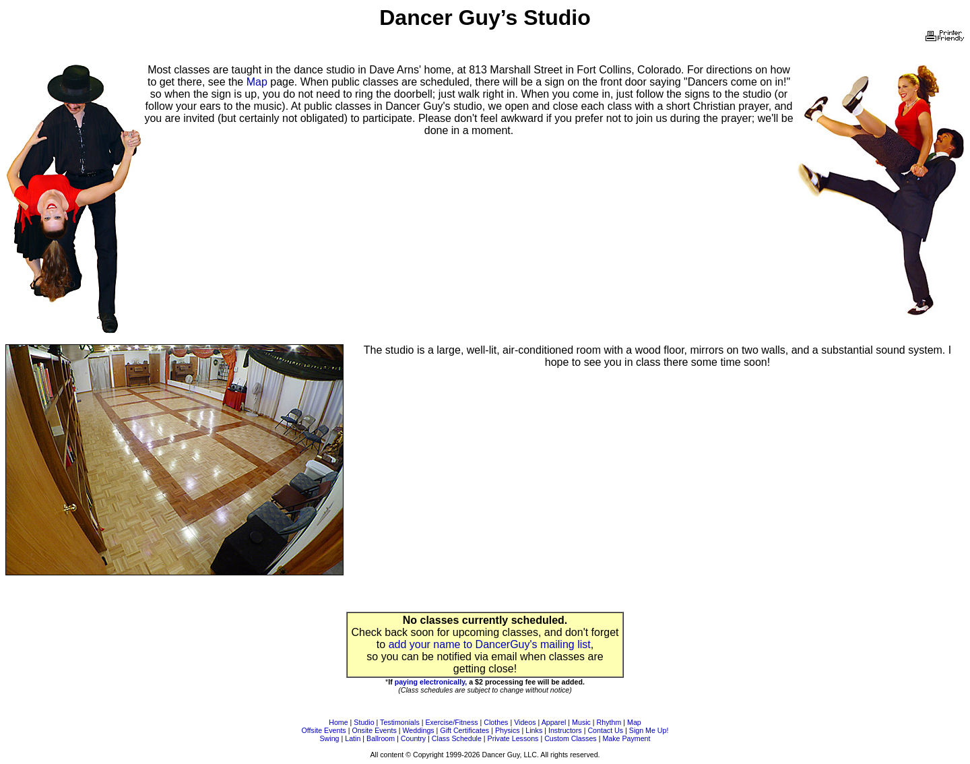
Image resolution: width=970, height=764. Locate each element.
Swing (330, 738)
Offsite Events (324, 730)
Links (533, 730)
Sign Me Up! (649, 730)
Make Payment (626, 738)
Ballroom (380, 738)
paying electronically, (431, 682)
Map (257, 82)
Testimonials (400, 722)
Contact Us (605, 730)
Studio (364, 722)
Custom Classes (570, 738)
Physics (507, 730)
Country (413, 738)
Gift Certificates (464, 730)
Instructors (565, 730)
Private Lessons (513, 738)
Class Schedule (457, 738)
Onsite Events (374, 730)
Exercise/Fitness (451, 722)
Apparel (554, 722)
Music (581, 722)
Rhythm (609, 722)
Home (338, 722)
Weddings (418, 730)
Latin (352, 738)
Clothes (496, 722)
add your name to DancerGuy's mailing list (490, 644)
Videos (525, 722)
